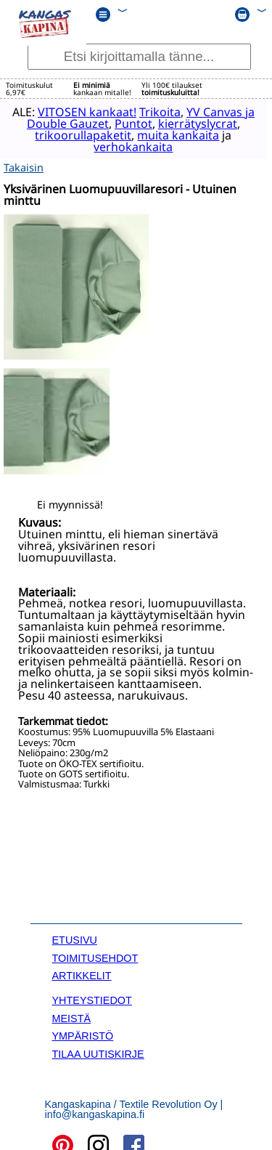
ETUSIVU (74, 937)
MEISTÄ (71, 1015)
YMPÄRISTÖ (83, 1033)
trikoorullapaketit (76, 134)
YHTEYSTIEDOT (92, 997)
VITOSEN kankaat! (86, 111)
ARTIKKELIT (82, 973)
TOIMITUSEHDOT (95, 954)
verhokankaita (126, 146)
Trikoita (159, 111)
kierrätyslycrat (196, 123)
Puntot (133, 123)
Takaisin (24, 164)
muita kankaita (172, 134)
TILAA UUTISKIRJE (98, 1050)
